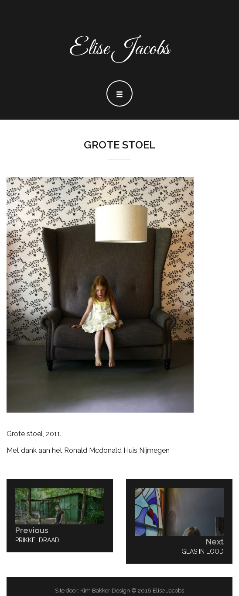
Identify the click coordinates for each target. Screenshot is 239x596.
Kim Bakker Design (105, 590)
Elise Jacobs (119, 49)
